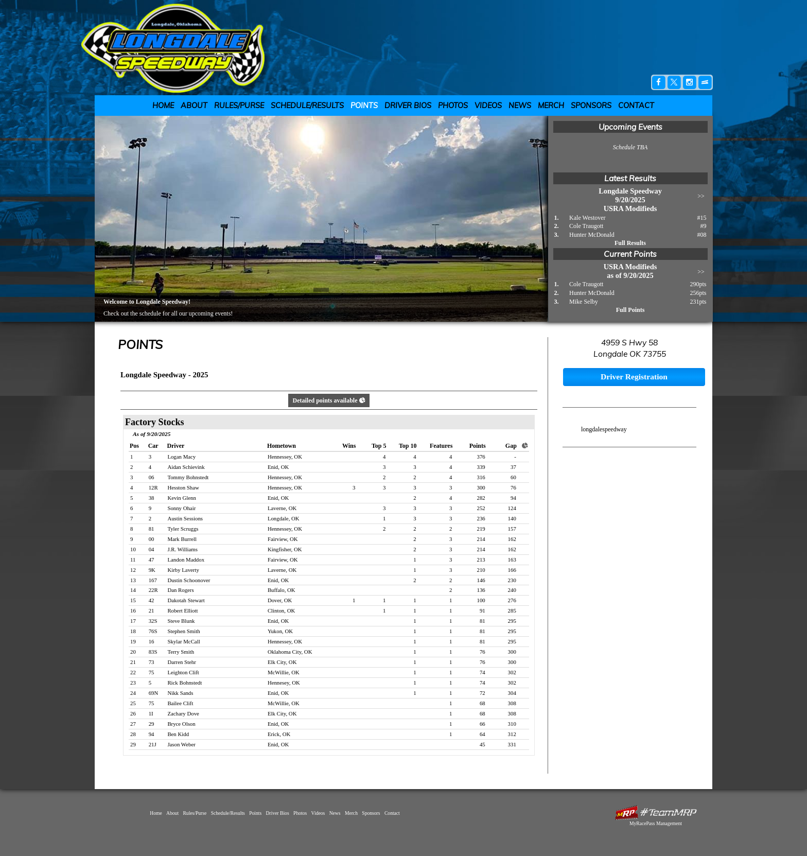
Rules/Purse (239, 105)
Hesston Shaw (183, 487)
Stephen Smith (183, 631)
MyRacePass (655, 812)
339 (481, 467)
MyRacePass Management (655, 823)
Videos (488, 105)
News (519, 105)
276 (512, 600)
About (194, 105)
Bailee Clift (180, 703)
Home (163, 105)
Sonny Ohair (181, 508)
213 (481, 559)
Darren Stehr (181, 662)
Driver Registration (634, 376)
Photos (453, 105)
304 (512, 693)
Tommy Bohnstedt (187, 477)
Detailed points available (328, 400)
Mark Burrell (182, 539)
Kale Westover (587, 217)
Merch (551, 105)
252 (481, 508)
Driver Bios (407, 105)
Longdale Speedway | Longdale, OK (179, 47)
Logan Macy (181, 456)
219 (481, 529)
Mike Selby (583, 301)
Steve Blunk (181, 621)
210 (481, 570)
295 (512, 621)
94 (513, 498)
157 (512, 529)
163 (512, 559)
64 (482, 734)
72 (482, 693)
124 (512, 508)
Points (364, 105)
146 (481, 580)
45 (482, 744)
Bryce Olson (181, 724)
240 (512, 590)
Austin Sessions (185, 518)
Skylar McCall (183, 641)
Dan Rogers (180, 590)
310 (512, 724)
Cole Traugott (586, 226)
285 (512, 610)
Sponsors (591, 105)
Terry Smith (180, 652)
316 (481, 477)
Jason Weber (181, 744)
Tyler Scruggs (182, 529)
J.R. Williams (182, 549)
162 (512, 539)
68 (482, 703)
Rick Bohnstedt (184, 682)
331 (512, 744)
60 (513, 477)
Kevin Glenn (181, 498)
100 (481, 600)
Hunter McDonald (592, 234)
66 (482, 724)
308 (512, 703)
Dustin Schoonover (188, 580)
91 (482, 610)
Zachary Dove (183, 713)
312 (512, 734)
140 (512, 518)
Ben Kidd (178, 734)
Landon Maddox (185, 559)
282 (481, 498)
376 (481, 456)
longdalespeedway (604, 429)
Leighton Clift (183, 672)
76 (513, 487)
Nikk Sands (180, 693)
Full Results (630, 243)
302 (512, 672)
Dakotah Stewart (185, 600)
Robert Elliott (182, 610)
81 (482, 621)
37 (513, 467)
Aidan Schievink (185, 467)
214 (481, 539)
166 (512, 570)
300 (481, 487)
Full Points (630, 309)
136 (481, 590)
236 (481, 518)
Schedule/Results (307, 105)
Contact (636, 105)
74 (482, 672)
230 (512, 580)
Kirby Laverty (183, 570)
